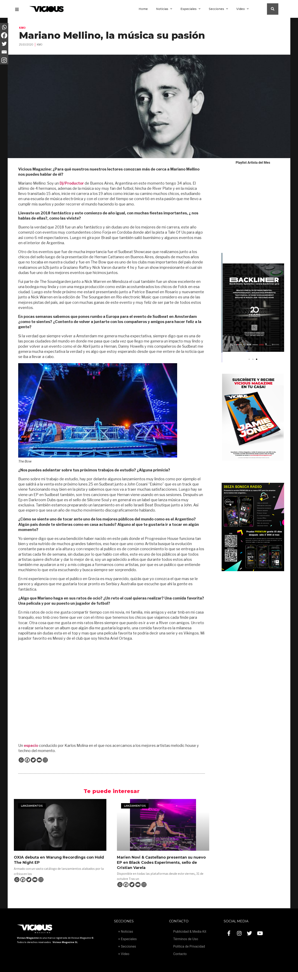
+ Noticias (125, 932)
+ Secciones (127, 946)
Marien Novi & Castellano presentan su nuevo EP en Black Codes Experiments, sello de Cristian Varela (161, 862)
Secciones (218, 9)
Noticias (164, 9)
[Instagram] (45, 760)
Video (242, 9)
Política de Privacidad (189, 946)
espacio (30, 745)
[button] (249, 359)
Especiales (190, 9)
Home (143, 9)
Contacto (180, 954)
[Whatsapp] (21, 760)
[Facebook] (27, 760)
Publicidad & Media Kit (189, 932)
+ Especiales (127, 939)
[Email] (39, 760)
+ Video (123, 954)
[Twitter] (33, 760)
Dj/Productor (71, 183)
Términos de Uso (185, 939)
